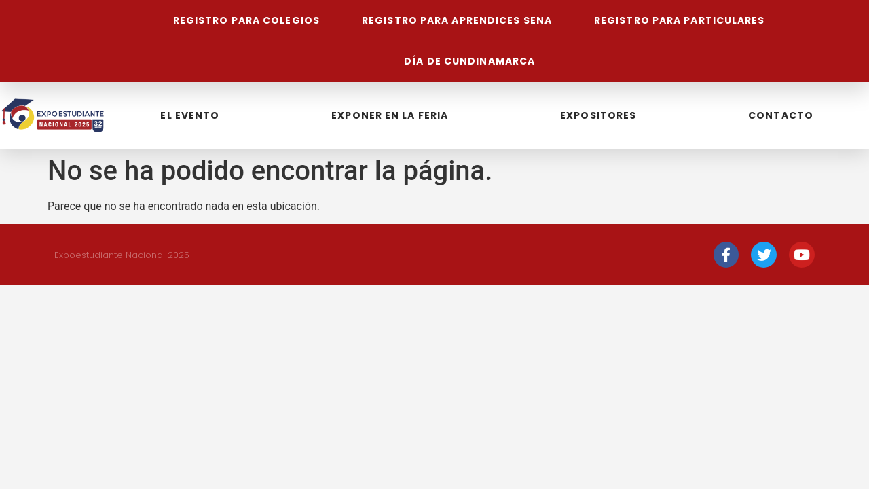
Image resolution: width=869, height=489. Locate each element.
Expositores (598, 115)
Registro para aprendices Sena (457, 20)
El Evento (189, 115)
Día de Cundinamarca (469, 61)
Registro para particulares (679, 20)
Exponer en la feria (389, 115)
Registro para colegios (245, 20)
